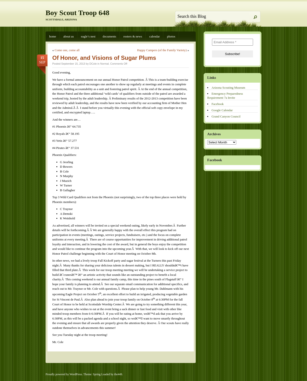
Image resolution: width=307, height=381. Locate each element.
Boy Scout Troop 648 (77, 13)
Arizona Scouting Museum (228, 87)
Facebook (218, 104)
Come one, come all (67, 50)
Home (52, 36)
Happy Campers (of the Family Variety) (162, 50)
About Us (68, 36)
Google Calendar (222, 110)
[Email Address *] (232, 42)
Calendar (154, 36)
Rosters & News (132, 36)
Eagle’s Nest (88, 36)
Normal (104, 63)
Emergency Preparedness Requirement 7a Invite (225, 95)
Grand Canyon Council (226, 116)
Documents (109, 36)
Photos (171, 36)
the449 (118, 374)
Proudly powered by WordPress (64, 374)
